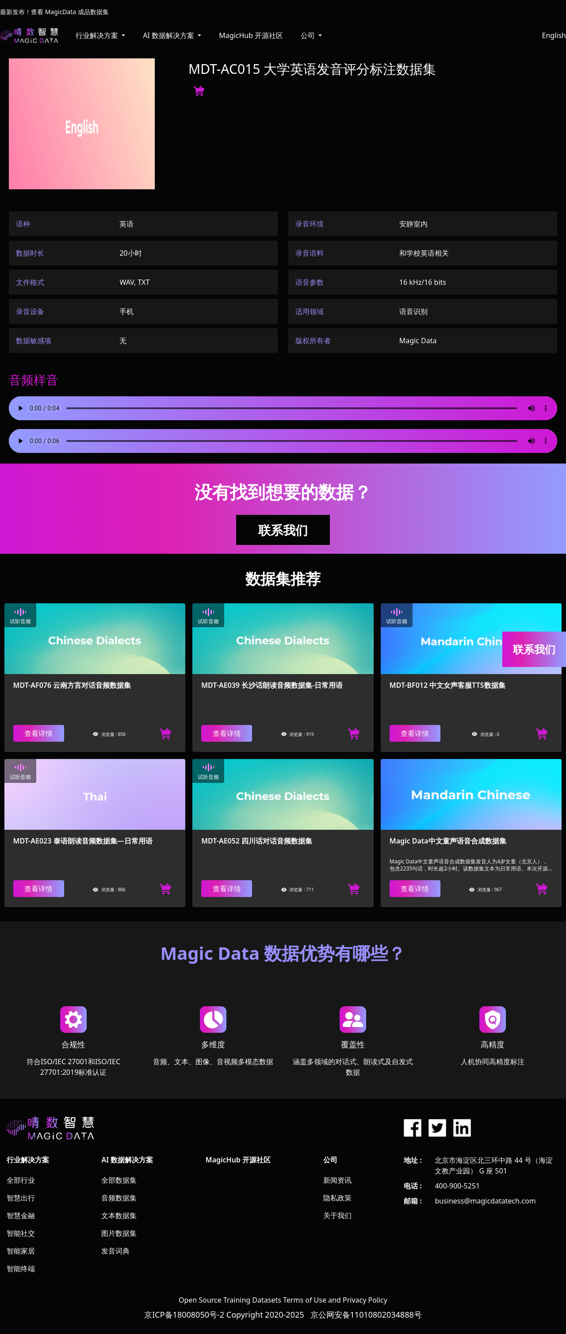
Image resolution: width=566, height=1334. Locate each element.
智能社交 (21, 1233)
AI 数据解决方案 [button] (169, 35)
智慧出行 (21, 1198)
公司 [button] (309, 35)
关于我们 (337, 1215)
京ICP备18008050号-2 (184, 1314)
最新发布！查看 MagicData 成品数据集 (54, 12)
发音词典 (115, 1251)
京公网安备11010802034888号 (366, 1314)
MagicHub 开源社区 (251, 35)
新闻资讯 (337, 1180)
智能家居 (21, 1251)
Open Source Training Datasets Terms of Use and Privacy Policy (283, 1300)
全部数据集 (119, 1180)
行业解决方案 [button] (98, 35)
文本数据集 (119, 1215)
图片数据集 (119, 1233)
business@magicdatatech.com (485, 1201)
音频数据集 (119, 1198)
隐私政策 (337, 1198)
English (554, 35)
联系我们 (283, 529)
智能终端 (21, 1268)
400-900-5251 (457, 1186)
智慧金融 (21, 1215)
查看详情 (38, 733)
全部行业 (21, 1180)
